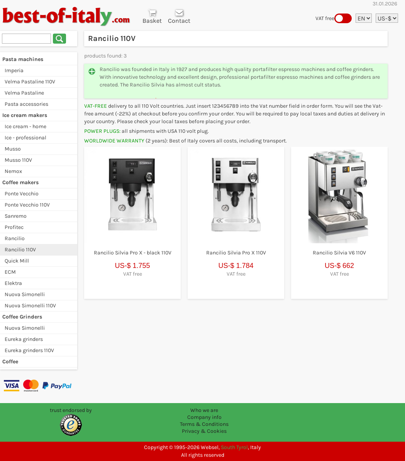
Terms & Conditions (204, 424)
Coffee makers (20, 182)
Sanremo (16, 216)
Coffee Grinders (22, 317)
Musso (13, 149)
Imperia (14, 70)
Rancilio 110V (20, 249)
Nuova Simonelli (25, 294)
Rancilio (15, 238)
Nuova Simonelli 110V (30, 305)
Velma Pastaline (24, 93)
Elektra (13, 283)
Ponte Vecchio (22, 193)
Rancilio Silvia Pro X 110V (236, 252)
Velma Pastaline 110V (30, 81)
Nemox (13, 171)
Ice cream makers (24, 115)
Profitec (14, 227)
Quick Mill (17, 261)
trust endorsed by (71, 410)
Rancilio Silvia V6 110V (339, 252)
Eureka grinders (24, 339)
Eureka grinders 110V (29, 350)
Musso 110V (18, 160)
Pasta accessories (26, 104)
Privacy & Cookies (204, 431)
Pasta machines (22, 59)
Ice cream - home (25, 126)
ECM (10, 272)
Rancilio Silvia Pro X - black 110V (132, 252)
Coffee (10, 361)
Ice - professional (25, 137)
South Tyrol (234, 447)
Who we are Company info (204, 413)
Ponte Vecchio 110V (27, 205)
